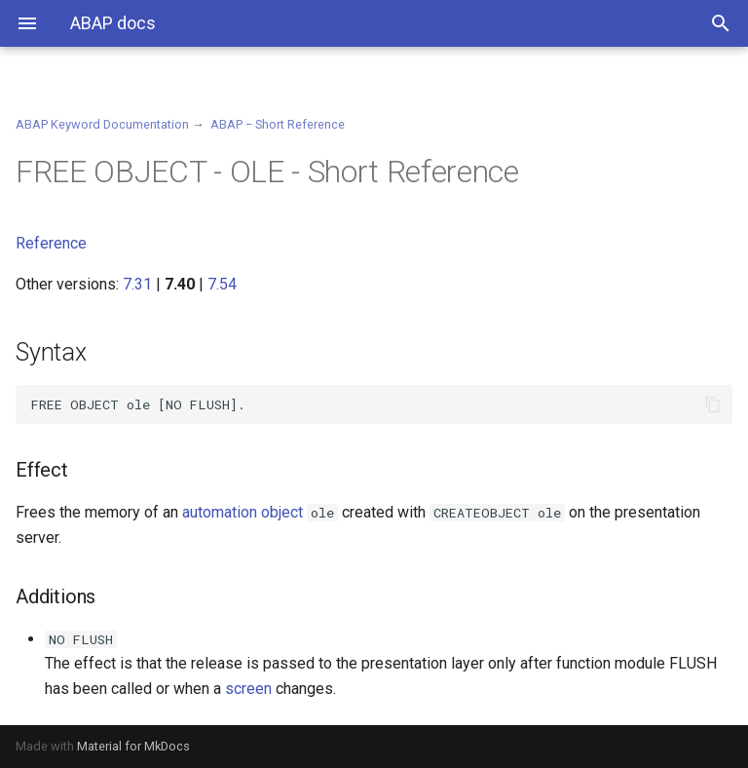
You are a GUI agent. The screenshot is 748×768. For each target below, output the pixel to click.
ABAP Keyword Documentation (102, 124)
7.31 (137, 284)
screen (248, 688)
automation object (242, 512)
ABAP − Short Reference (277, 124)
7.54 (222, 284)
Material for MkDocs (133, 746)
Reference (51, 243)
